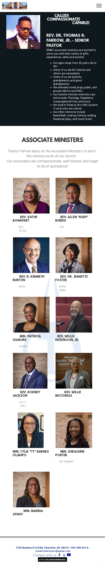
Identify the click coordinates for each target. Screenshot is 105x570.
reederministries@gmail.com (52, 550)
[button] (52, 559)
